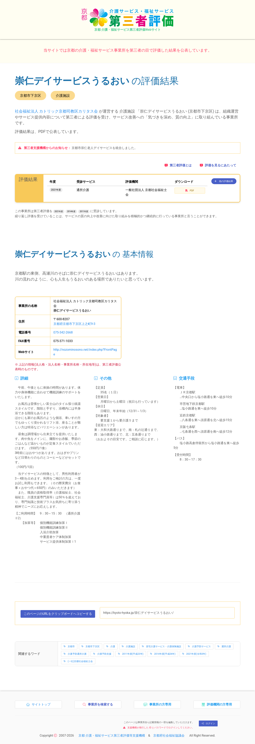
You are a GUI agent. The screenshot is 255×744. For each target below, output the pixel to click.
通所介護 (224, 645)
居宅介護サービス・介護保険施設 (161, 645)
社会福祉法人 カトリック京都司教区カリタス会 (56, 111)
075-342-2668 (63, 331)
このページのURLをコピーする (58, 614)
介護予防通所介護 (75, 653)
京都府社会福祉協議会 (169, 735)
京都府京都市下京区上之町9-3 (74, 323)
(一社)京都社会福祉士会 (78, 660)
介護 (110, 645)
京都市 (69, 645)
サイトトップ (39, 705)
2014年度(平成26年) (163, 653)
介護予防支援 (102, 653)
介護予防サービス (199, 645)
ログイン (208, 723)
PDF (190, 190)
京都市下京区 (90, 645)
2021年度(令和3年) (194, 653)
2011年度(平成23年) (130, 653)
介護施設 (128, 645)
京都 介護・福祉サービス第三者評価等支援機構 (111, 735)
